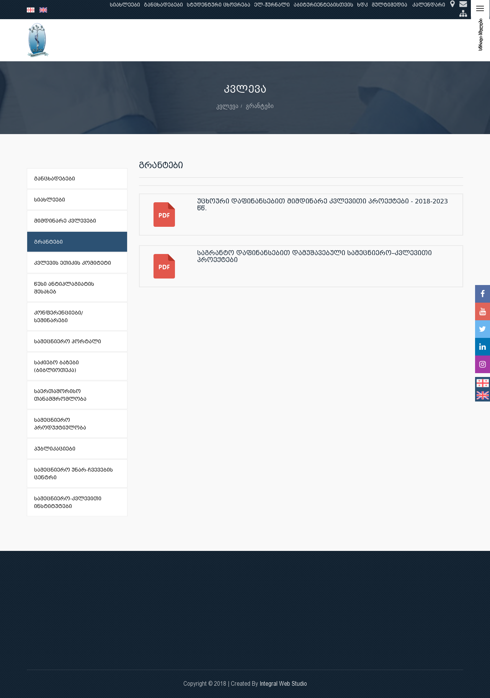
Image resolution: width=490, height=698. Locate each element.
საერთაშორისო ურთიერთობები (402, 40)
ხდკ (362, 5)
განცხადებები (163, 5)
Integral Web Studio (283, 683)
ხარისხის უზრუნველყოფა (310, 40)
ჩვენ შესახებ (101, 40)
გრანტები (260, 106)
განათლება (144, 40)
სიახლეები (125, 5)
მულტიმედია (389, 5)
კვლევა (179, 40)
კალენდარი (428, 5)
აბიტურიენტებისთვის (323, 5)
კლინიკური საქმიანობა (232, 40)
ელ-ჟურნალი (272, 5)
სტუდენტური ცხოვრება (218, 5)
